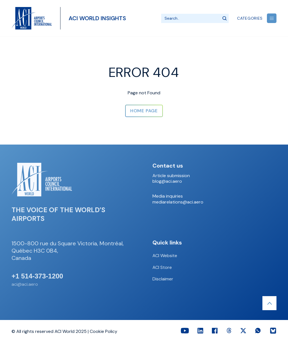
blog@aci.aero (167, 181)
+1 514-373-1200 (37, 276)
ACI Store (162, 267)
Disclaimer (162, 279)
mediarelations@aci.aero (177, 202)
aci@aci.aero (25, 284)
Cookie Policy (103, 331)
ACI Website (164, 256)
